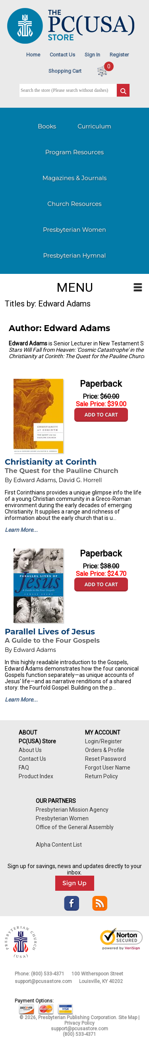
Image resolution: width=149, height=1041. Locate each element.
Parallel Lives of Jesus (50, 631)
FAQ (24, 767)
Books (47, 126)
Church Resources (74, 203)
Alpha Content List (59, 844)
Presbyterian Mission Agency (72, 809)
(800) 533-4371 (47, 974)
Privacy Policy (79, 1023)
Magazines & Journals (75, 178)
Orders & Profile (104, 750)
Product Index (36, 776)
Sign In (92, 55)
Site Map (127, 1017)
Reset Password (105, 759)
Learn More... (21, 530)
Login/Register (103, 741)
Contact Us (62, 55)
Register (119, 55)
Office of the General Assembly (75, 827)
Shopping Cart (64, 71)
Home (33, 55)
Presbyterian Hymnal (74, 255)
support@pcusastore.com (43, 981)
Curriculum (94, 126)
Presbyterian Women (74, 229)
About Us (30, 750)
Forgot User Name (107, 767)
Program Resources (74, 152)
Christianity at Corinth (51, 462)
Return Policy (101, 776)
